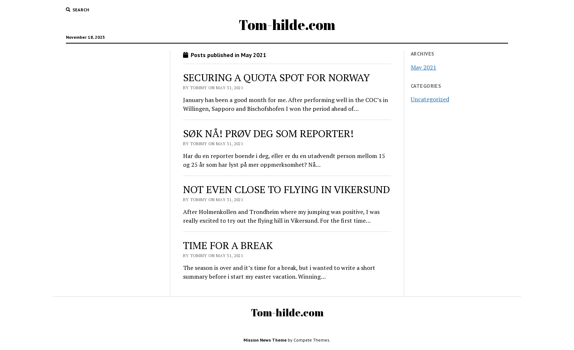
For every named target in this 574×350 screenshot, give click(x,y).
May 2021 (423, 67)
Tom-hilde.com (287, 24)
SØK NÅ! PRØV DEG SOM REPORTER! (268, 133)
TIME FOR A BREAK (228, 245)
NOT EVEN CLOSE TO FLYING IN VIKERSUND (286, 189)
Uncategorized (430, 99)
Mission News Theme (265, 340)
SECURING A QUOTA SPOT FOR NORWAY (276, 77)
